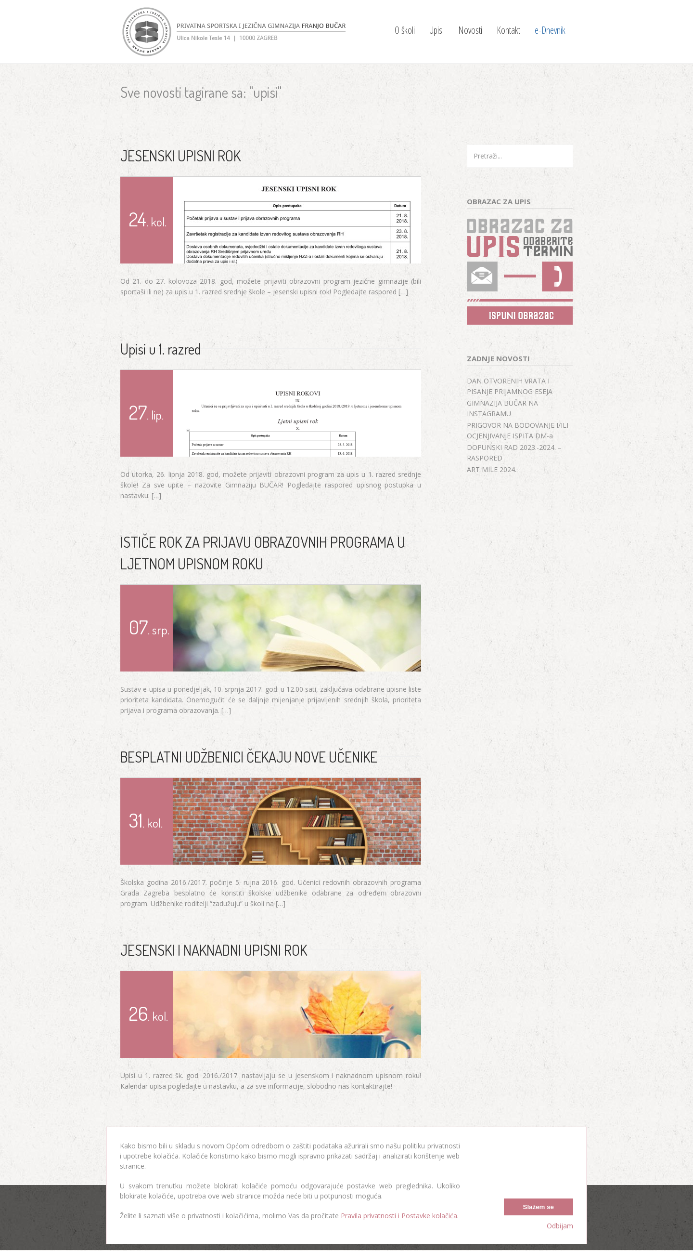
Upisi (436, 30)
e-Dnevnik (550, 30)
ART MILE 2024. (491, 469)
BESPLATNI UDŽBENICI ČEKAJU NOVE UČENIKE (248, 757)
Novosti (470, 30)
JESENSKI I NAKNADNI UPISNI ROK (213, 950)
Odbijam (560, 1225)
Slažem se (538, 1206)
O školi (405, 30)
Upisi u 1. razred (160, 349)
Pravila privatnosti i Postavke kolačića (399, 1215)
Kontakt (508, 30)
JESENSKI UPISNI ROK (180, 155)
